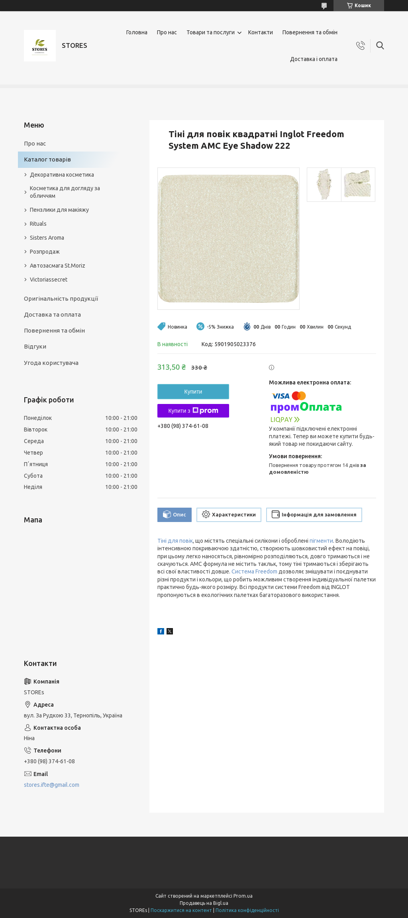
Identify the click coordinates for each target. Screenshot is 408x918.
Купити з (193, 410)
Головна (136, 32)
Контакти (260, 32)
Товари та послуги (210, 32)
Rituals (38, 224)
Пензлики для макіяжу (59, 210)
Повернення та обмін (309, 32)
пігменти (321, 541)
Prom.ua (243, 895)
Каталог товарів (47, 159)
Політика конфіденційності (247, 910)
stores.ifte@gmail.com (51, 785)
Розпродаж (45, 251)
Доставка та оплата (52, 314)
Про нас (167, 32)
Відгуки (35, 346)
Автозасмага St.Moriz (57, 265)
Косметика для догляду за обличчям (65, 192)
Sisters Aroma (47, 237)
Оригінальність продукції (61, 298)
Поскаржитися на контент (181, 910)
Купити (193, 391)
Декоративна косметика (62, 174)
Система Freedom (254, 571)
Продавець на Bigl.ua (204, 903)
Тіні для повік (175, 541)
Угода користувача (51, 362)
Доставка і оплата (313, 59)
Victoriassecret (48, 279)
